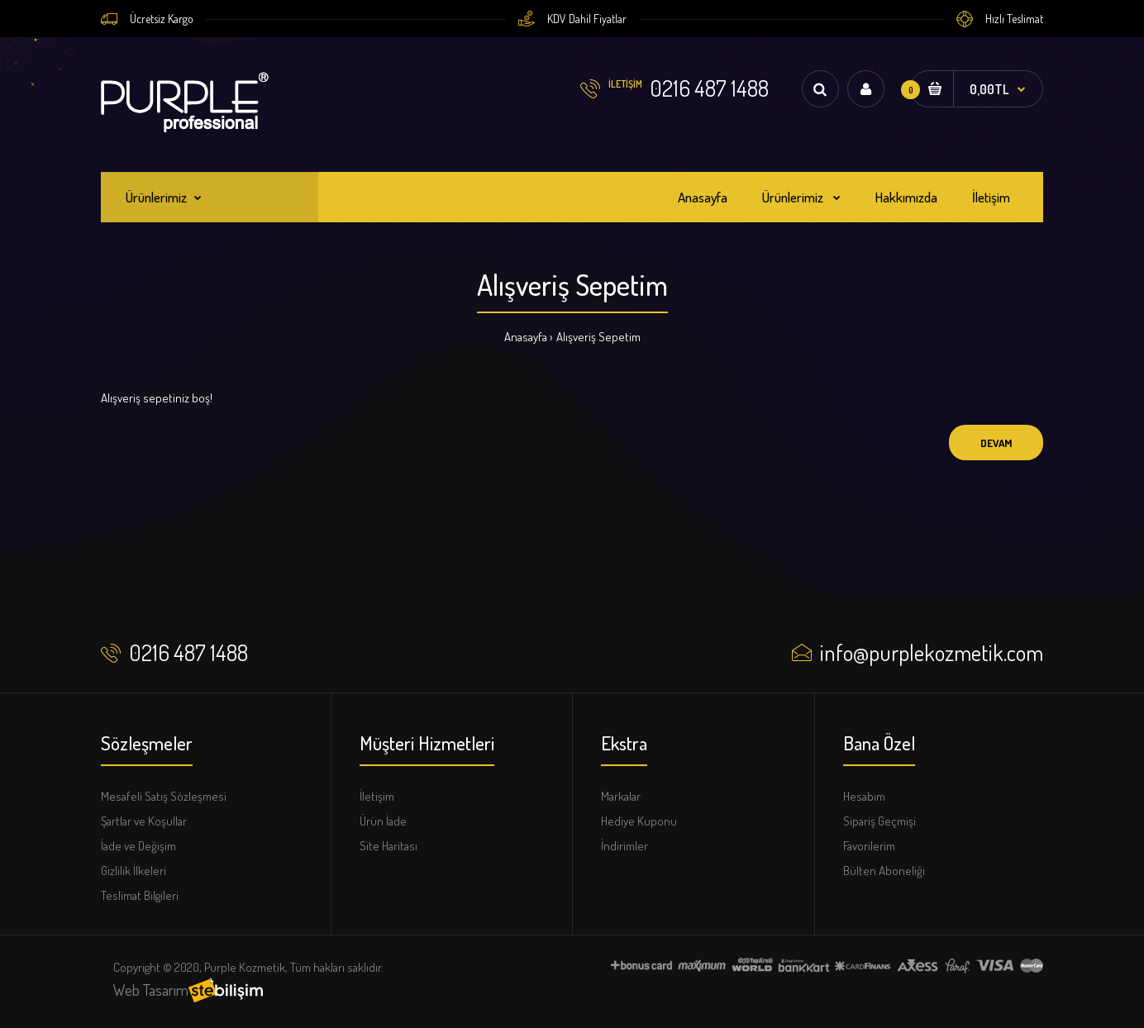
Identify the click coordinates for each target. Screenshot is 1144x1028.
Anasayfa (525, 337)
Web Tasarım (150, 989)
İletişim (377, 796)
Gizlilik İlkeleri (133, 870)
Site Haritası (388, 846)
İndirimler (624, 846)
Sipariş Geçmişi (879, 821)
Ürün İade (383, 821)
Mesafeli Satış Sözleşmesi (163, 796)
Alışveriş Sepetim (598, 337)
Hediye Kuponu (639, 821)
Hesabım (864, 796)
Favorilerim (869, 846)
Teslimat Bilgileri (140, 895)
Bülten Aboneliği (884, 870)
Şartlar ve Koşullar (144, 821)
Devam (996, 443)
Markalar (621, 796)
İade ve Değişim (138, 846)
